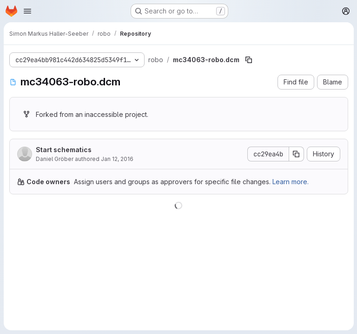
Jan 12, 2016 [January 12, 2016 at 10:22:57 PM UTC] (117, 158)
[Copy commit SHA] (296, 154)
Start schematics (64, 150)
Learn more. (290, 182)
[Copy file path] (248, 59)
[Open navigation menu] (27, 11)
